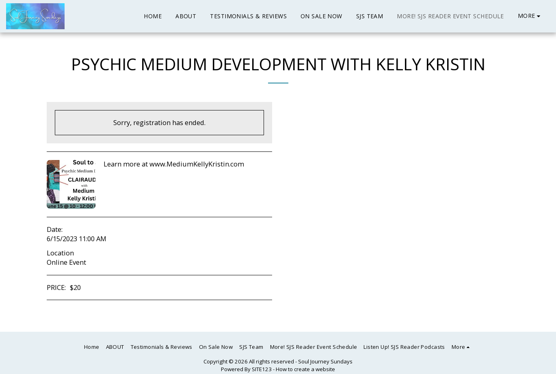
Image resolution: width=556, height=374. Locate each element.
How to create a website (305, 369)
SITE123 (262, 369)
